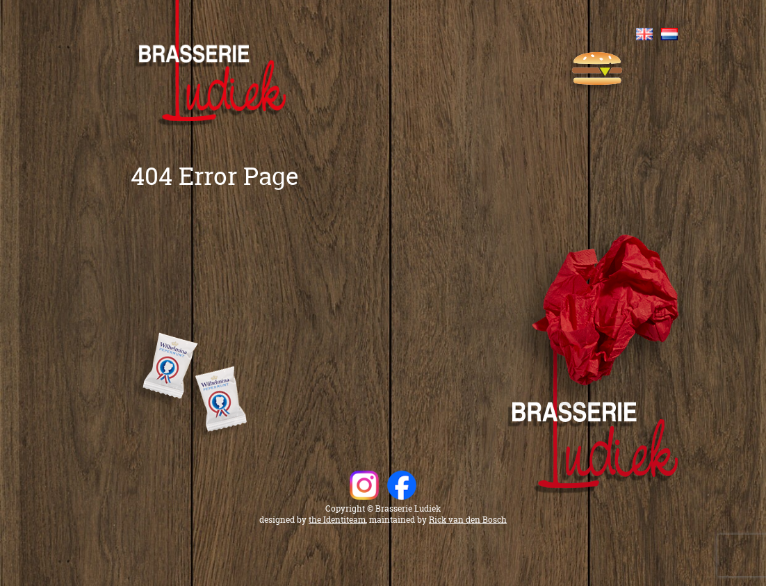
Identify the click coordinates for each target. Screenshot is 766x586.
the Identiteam (337, 520)
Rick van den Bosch (468, 520)
